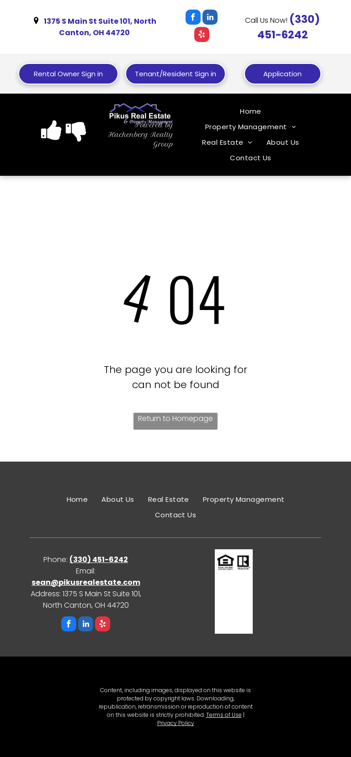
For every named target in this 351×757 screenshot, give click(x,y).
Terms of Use (224, 715)
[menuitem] (250, 111)
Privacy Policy (175, 723)
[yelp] (201, 35)
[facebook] (193, 18)
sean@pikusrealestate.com (86, 582)
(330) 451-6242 (98, 559)
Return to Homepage (175, 418)
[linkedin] (210, 18)
